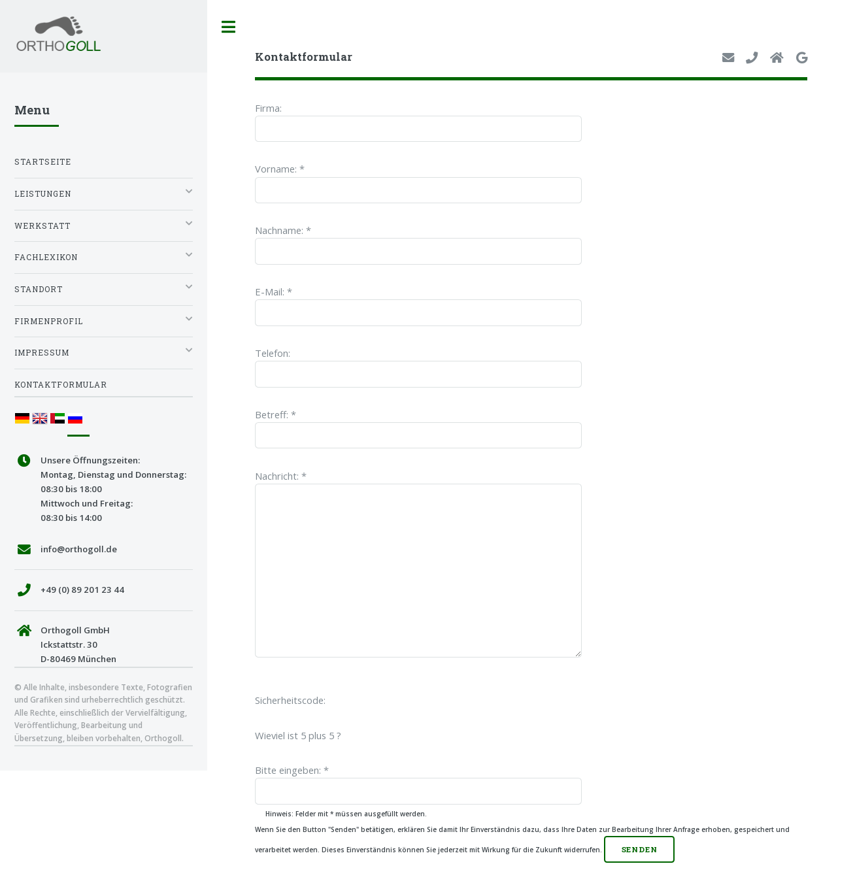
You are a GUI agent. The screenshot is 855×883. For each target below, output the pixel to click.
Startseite (42, 162)
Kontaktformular (60, 385)
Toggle (228, 27)
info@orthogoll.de (79, 549)
